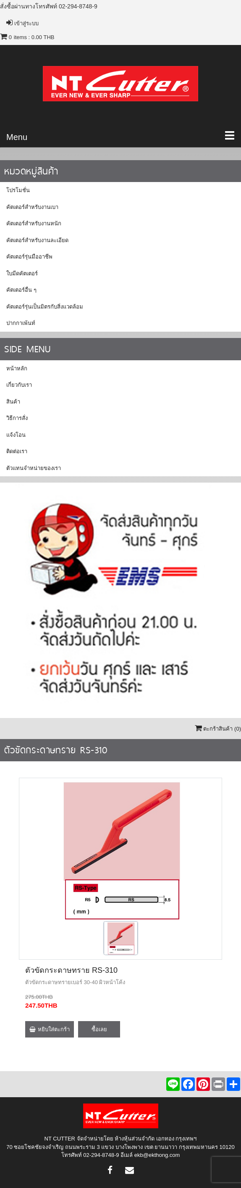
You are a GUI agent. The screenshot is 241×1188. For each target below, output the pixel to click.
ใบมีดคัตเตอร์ (22, 273)
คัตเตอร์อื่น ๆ (21, 290)
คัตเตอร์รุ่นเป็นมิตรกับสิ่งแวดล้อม (44, 307)
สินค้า (13, 402)
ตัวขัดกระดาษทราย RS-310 (71, 970)
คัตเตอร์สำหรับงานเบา (32, 207)
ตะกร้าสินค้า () (218, 729)
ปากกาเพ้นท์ (20, 323)
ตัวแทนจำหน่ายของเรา (33, 468)
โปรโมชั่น (18, 190)
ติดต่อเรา (16, 451)
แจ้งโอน (16, 435)
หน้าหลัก (16, 368)
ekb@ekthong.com (157, 1155)
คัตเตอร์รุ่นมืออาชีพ (29, 256)
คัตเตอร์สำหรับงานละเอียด (37, 240)
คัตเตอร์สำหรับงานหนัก (33, 223)
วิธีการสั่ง (17, 418)
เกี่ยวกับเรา (19, 385)
